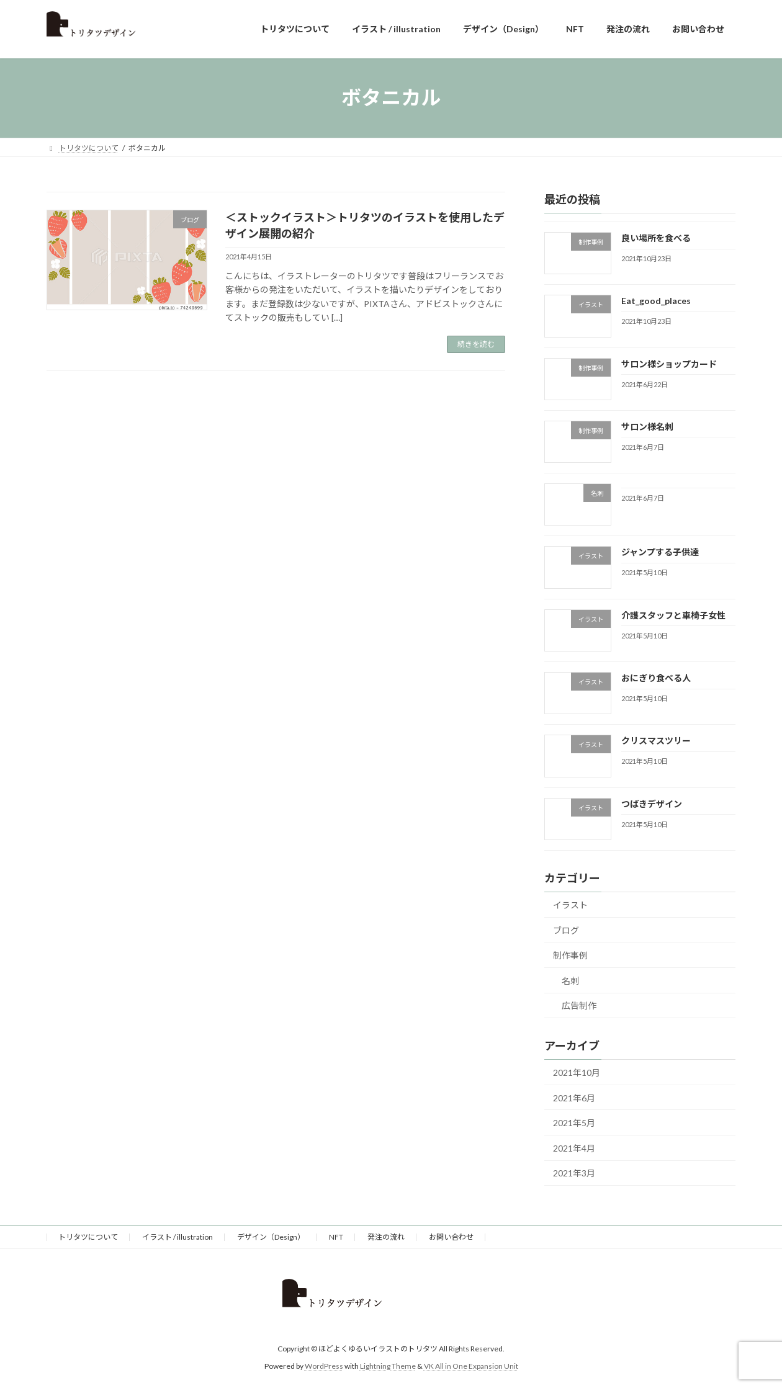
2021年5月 (574, 1122)
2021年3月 (574, 1173)
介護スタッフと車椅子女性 (673, 614)
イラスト (570, 905)
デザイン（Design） (271, 1237)
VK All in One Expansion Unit (471, 1366)
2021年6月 (574, 1097)
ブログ (566, 930)
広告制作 (579, 1005)
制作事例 (570, 955)
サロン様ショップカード (669, 363)
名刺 (570, 980)
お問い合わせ (451, 1237)
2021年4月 (574, 1147)
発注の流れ (386, 1237)
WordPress (324, 1366)
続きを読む (476, 344)
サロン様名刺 (647, 426)
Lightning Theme (388, 1366)
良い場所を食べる (656, 238)
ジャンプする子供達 (660, 552)
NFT (336, 1237)
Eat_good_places (656, 300)
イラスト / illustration (177, 1237)
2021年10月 (576, 1072)
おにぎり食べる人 (656, 678)
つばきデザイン (651, 803)
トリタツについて (88, 1237)
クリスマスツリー (656, 740)
